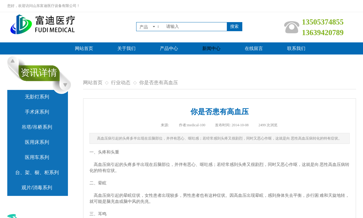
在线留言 (254, 48)
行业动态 (120, 82)
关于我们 (126, 48)
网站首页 (84, 48)
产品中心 (169, 48)
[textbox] (195, 27)
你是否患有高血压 (158, 82)
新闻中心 (211, 48)
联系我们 (296, 48)
